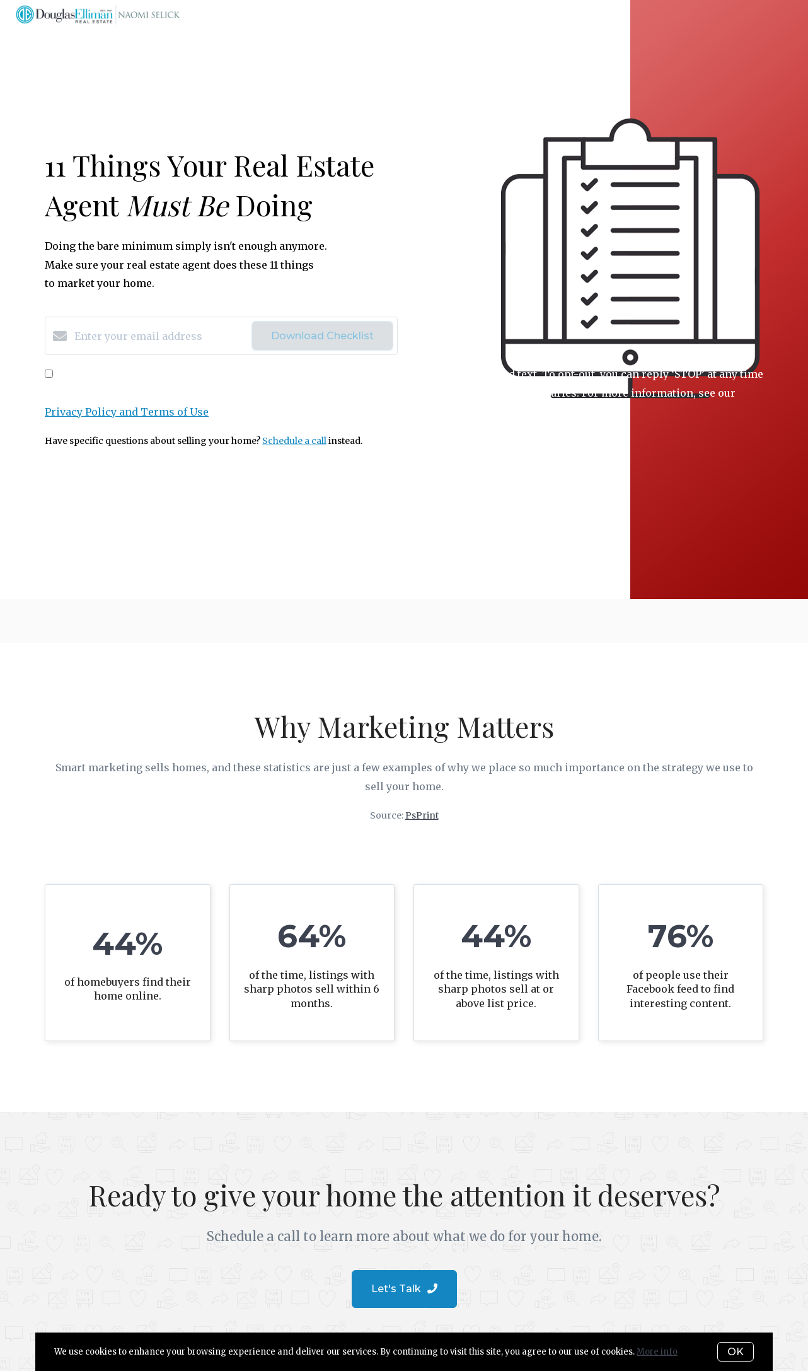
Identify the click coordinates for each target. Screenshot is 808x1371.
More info (657, 1351)
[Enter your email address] (159, 336)
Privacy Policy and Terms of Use (127, 411)
